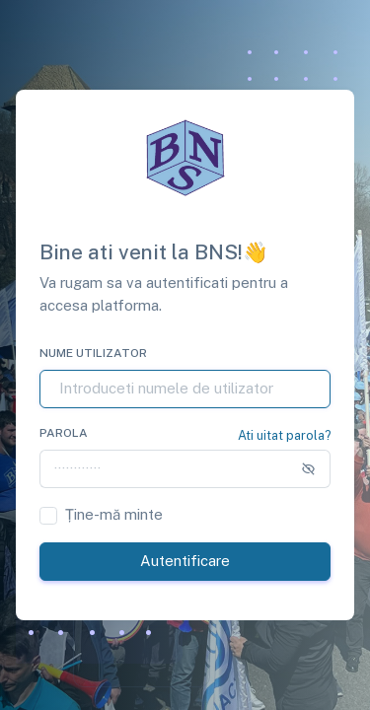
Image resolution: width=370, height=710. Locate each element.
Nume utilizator (93, 353)
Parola (63, 433)
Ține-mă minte (114, 514)
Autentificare (185, 560)
